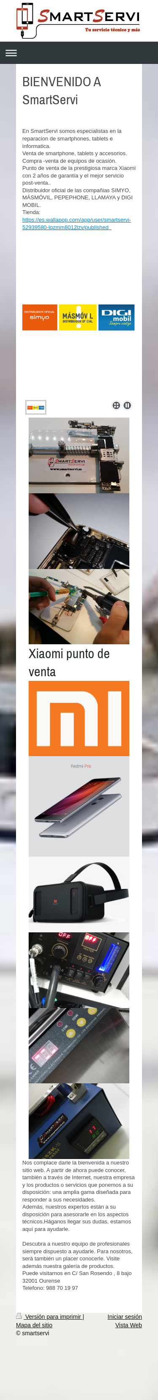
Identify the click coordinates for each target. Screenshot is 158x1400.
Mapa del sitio (34, 1325)
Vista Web (128, 1325)
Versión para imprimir (49, 1316)
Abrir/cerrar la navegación (79, 53)
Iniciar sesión (124, 1316)
